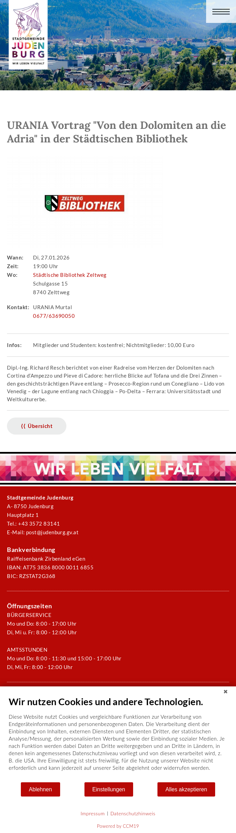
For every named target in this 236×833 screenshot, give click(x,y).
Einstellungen (108, 789)
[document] (118, 739)
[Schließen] (225, 691)
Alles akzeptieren (186, 789)
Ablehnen (40, 789)
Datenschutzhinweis (132, 813)
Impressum (93, 813)
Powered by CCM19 (118, 826)
